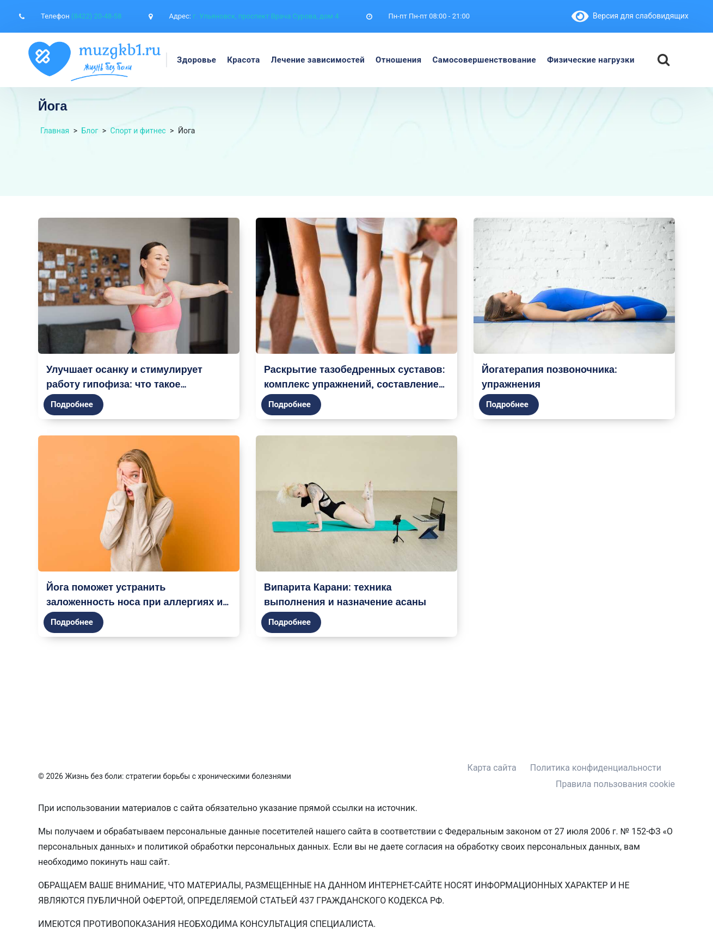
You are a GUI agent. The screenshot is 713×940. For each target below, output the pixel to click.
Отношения (398, 60)
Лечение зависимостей (318, 60)
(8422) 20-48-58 (96, 16)
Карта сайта (492, 768)
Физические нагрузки (591, 60)
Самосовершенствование (484, 60)
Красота (243, 60)
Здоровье (196, 60)
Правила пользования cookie (615, 784)
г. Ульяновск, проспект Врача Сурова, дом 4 (266, 16)
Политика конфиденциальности (595, 768)
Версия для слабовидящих (630, 15)
